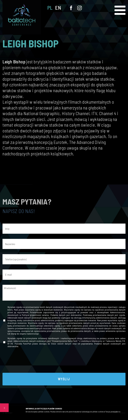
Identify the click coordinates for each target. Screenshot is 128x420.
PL (50, 7)
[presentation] (64, 361)
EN (58, 7)
